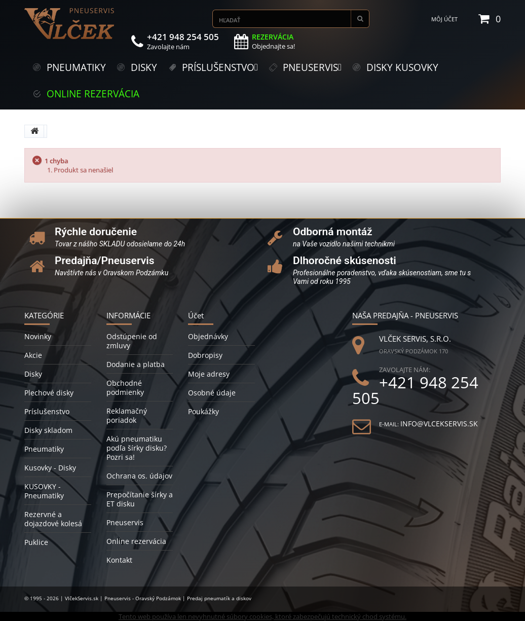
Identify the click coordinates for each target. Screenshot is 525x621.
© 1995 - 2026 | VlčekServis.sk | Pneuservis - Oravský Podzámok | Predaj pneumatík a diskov (137, 598)
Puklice (36, 542)
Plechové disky (48, 392)
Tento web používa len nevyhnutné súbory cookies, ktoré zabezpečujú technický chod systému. (262, 616)
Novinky (37, 336)
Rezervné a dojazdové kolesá (53, 518)
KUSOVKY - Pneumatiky (44, 491)
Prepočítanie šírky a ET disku (139, 499)
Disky (33, 374)
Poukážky (203, 411)
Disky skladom (48, 430)
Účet (196, 315)
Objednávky (208, 336)
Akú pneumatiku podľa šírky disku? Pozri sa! (136, 448)
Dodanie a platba (135, 364)
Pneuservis (124, 522)
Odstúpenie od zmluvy (131, 341)
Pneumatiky (44, 449)
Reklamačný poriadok (126, 415)
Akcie (33, 355)
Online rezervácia (136, 541)
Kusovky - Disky (50, 467)
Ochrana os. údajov (139, 476)
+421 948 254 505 (415, 390)
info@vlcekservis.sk (439, 423)
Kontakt (119, 560)
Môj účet (444, 19)
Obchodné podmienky (125, 387)
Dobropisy (205, 355)
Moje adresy (209, 374)
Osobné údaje (212, 392)
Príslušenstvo (46, 411)
